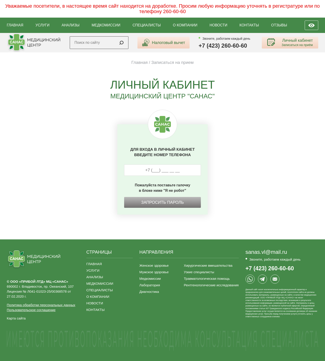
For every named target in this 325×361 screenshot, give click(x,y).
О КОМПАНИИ (185, 25)
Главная (139, 62)
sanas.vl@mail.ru (266, 252)
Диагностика (149, 292)
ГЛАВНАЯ (15, 25)
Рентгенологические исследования (211, 285)
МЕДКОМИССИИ (106, 25)
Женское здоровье (154, 265)
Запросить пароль (162, 202)
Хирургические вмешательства (208, 265)
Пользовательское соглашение (31, 310)
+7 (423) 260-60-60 (223, 46)
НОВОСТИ (218, 25)
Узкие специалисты (199, 272)
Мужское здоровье (154, 272)
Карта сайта (16, 318)
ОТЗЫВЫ (279, 25)
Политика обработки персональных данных (41, 305)
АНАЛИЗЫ (70, 25)
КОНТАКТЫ (249, 25)
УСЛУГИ (42, 25)
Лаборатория (149, 285)
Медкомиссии (150, 278)
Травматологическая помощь (207, 278)
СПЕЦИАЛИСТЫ (146, 25)
